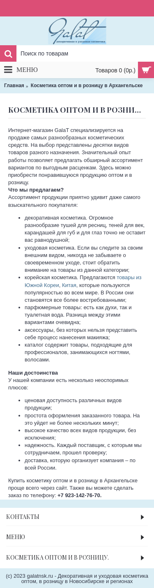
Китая (69, 285)
